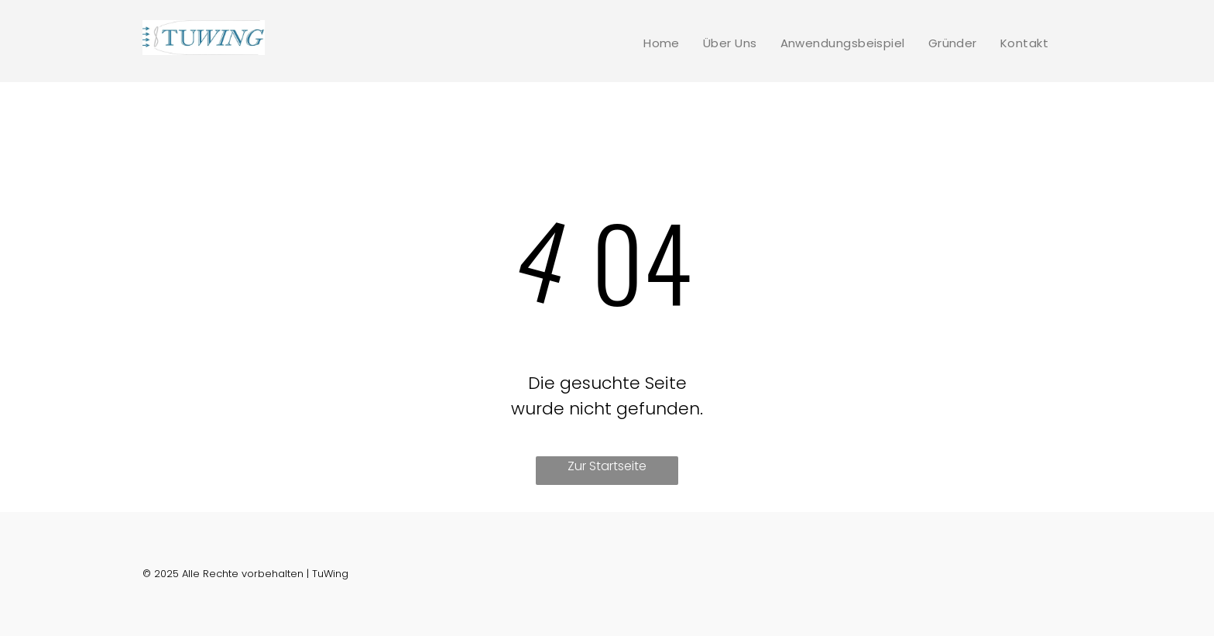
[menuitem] (661, 43)
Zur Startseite (607, 466)
